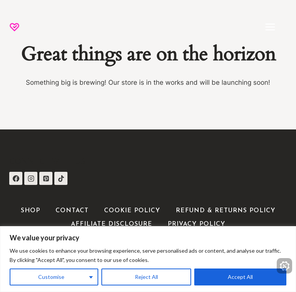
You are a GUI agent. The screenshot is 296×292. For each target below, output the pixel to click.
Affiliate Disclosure (111, 224)
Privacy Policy (196, 224)
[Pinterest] (45, 178)
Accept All (240, 277)
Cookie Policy (132, 211)
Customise (51, 277)
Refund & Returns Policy (226, 211)
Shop (30, 211)
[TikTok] (60, 178)
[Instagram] (30, 178)
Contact (72, 211)
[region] (148, 259)
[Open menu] (274, 27)
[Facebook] (15, 178)
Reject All (146, 277)
